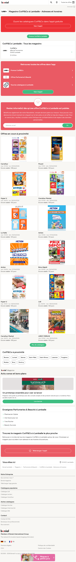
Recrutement (5, 524)
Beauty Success (9, 425)
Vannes (23, 357)
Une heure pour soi (10, 418)
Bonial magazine (6, 480)
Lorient (14, 357)
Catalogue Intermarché (8, 508)
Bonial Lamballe (7, 467)
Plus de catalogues (38, 345)
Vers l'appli (38, 26)
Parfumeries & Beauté (30, 467)
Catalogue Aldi (5, 511)
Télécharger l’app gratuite (9, 483)
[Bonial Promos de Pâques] (38, 557)
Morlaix (6, 362)
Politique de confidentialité (46, 545)
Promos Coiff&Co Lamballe (38, 36)
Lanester (55, 357)
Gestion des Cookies (44, 548)
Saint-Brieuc (44, 357)
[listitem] (19, 152)
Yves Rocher (8, 421)
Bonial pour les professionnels (10, 522)
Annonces (71, 7)
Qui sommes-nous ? (7, 478)
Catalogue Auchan (6, 505)
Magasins (18, 467)
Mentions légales (6, 545)
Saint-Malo (32, 357)
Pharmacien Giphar (10, 414)
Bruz (13, 362)
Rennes (6, 357)
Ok (67, 125)
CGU (2, 548)
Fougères (64, 357)
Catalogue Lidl (5, 491)
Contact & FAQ (5, 519)
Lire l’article (38, 401)
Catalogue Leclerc (6, 494)
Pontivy (21, 362)
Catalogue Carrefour (7, 497)
